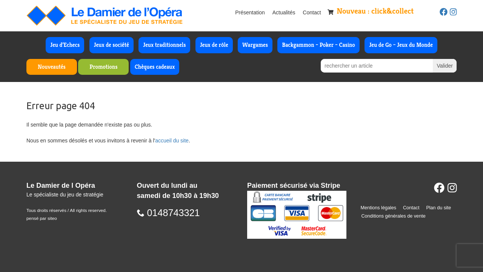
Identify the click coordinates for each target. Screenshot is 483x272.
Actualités (283, 12)
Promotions (103, 66)
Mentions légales (379, 207)
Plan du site (438, 207)
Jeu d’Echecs (65, 44)
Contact (312, 12)
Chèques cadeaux (155, 66)
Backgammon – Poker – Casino (318, 44)
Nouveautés (52, 66)
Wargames (255, 44)
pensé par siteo (41, 218)
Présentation (250, 12)
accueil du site (172, 141)
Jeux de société (111, 44)
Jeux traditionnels (164, 44)
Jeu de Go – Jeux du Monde (400, 44)
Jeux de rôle (214, 44)
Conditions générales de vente (393, 216)
